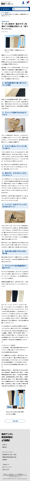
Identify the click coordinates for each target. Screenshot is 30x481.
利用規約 (4, 459)
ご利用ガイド (5, 464)
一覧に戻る (15, 421)
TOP (2, 12)
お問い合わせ (5, 469)
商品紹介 (7, 12)
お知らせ (4, 444)
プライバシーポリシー (8, 452)
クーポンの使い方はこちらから (10, 352)
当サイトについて (7, 467)
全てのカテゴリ (6, 9)
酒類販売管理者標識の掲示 (9, 457)
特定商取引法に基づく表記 (9, 454)
